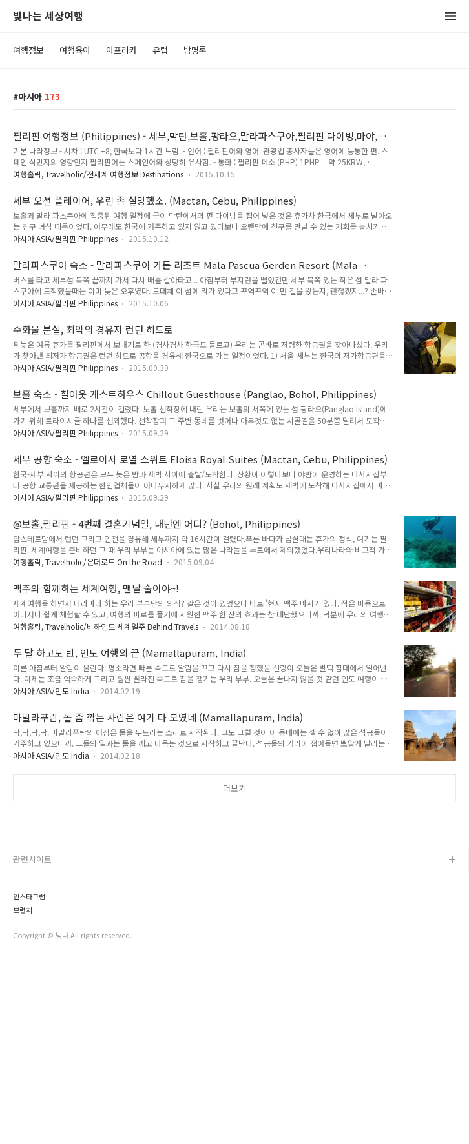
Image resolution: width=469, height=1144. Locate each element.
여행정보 (28, 50)
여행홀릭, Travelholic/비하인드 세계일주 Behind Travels (105, 626)
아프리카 (121, 50)
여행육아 (74, 50)
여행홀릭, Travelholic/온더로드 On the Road (87, 561)
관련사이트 (32, 1040)
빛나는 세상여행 (48, 16)
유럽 (160, 50)
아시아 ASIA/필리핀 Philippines (66, 238)
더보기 (234, 788)
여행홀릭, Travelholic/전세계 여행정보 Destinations (98, 173)
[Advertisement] (234, 911)
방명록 (195, 50)
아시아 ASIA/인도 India (52, 690)
